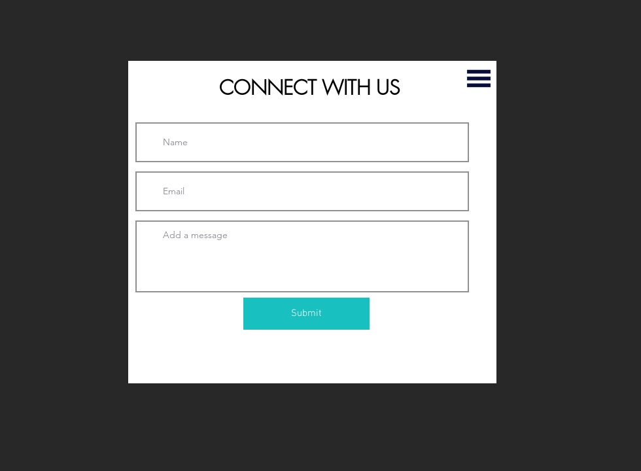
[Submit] (306, 314)
